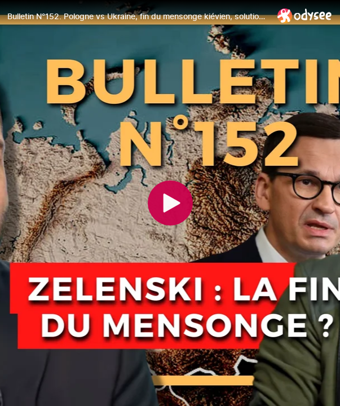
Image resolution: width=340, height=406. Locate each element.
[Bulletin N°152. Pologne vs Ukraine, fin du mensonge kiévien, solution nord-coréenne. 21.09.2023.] (137, 16)
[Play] (170, 203)
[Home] (305, 15)
